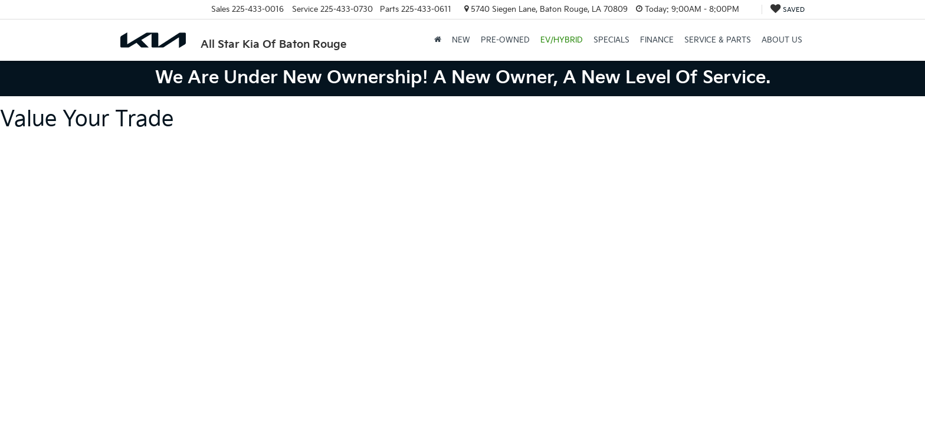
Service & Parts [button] (717, 40)
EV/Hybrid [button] (561, 40)
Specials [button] (611, 40)
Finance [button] (657, 40)
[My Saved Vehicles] (787, 9)
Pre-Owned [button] (505, 40)
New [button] (461, 40)
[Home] (438, 40)
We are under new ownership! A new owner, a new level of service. (462, 78)
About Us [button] (782, 40)
